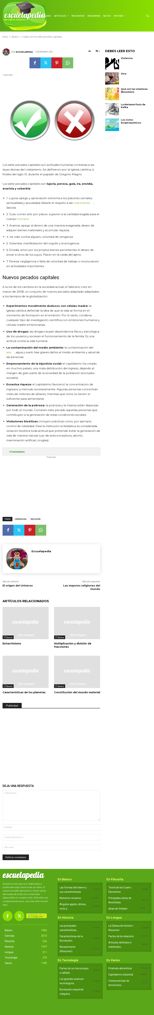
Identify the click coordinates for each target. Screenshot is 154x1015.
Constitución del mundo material (77, 692)
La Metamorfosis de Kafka (133, 106)
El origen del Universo (18, 585)
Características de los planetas (24, 692)
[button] (147, 15)
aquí (5, 904)
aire (8, 352)
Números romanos (70, 898)
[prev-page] (107, 137)
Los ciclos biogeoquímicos (131, 121)
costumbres (81, 203)
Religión (35, 519)
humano (23, 219)
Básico (9, 637)
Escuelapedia (24, 52)
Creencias (21, 519)
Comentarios (17, 452)
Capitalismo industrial (120, 974)
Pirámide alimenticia (120, 968)
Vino (124, 73)
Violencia (127, 58)
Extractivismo (12, 643)
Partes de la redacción (121, 936)
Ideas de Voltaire (117, 908)
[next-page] (113, 137)
